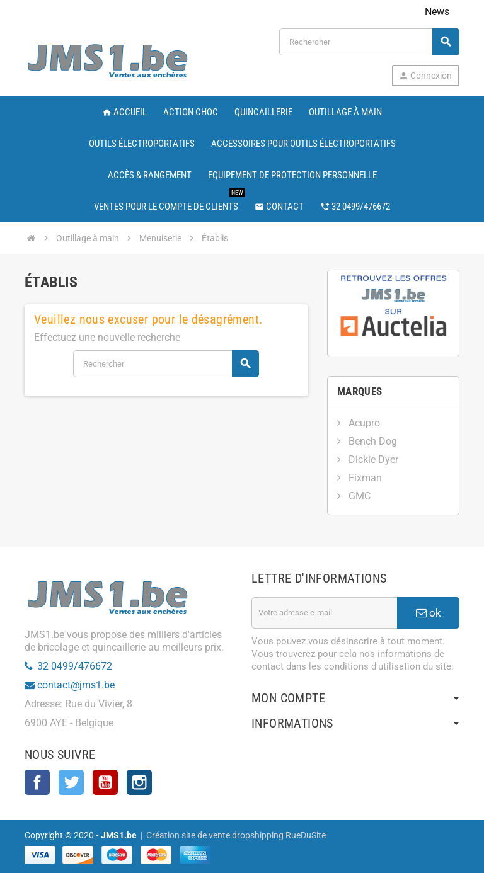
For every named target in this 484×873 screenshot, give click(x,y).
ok (428, 613)
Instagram (139, 782)
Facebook (37, 782)
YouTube (105, 782)
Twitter (71, 782)
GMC (358, 496)
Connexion (425, 76)
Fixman (364, 478)
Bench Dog (371, 441)
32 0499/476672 (74, 666)
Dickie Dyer (372, 459)
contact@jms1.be (76, 685)
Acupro (363, 423)
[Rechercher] (369, 41)
